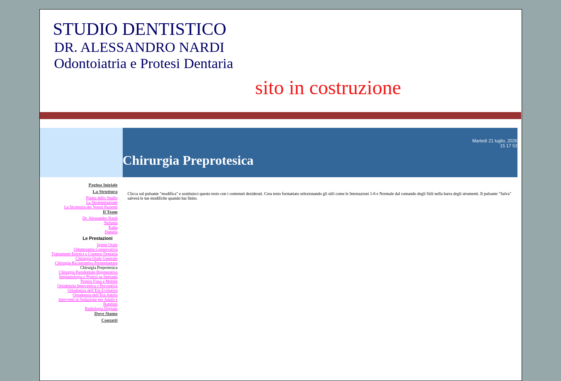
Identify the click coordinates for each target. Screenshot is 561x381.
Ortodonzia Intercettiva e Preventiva (87, 285)
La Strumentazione (102, 202)
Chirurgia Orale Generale (96, 258)
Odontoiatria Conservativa (96, 249)
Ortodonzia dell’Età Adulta (95, 295)
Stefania (111, 222)
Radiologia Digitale (101, 308)
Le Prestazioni (97, 238)
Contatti (109, 320)
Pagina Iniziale (103, 184)
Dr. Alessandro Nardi (100, 218)
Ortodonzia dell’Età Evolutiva (93, 290)
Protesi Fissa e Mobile (98, 281)
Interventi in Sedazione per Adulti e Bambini (87, 301)
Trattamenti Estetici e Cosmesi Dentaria (84, 254)
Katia (113, 227)
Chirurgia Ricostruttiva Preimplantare (86, 263)
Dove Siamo (106, 313)
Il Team (110, 211)
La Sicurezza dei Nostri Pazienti (91, 207)
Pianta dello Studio (101, 197)
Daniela (110, 232)
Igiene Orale (107, 244)
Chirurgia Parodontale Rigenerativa (88, 272)
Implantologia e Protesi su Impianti (88, 276)
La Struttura (104, 191)
